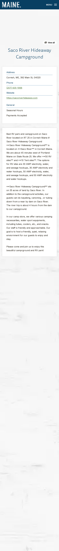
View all (51, 43)
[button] (29, 28)
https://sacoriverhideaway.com (21, 98)
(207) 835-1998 (14, 87)
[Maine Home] (11, 5)
